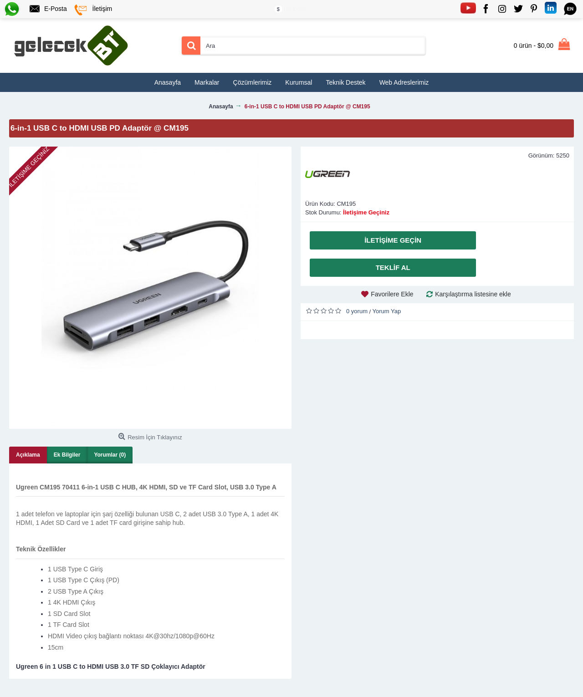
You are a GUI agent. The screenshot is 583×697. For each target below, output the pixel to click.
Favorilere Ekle (392, 294)
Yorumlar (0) (110, 455)
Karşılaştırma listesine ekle (473, 294)
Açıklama (28, 455)
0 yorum (357, 311)
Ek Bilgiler (67, 455)
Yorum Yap (387, 311)
